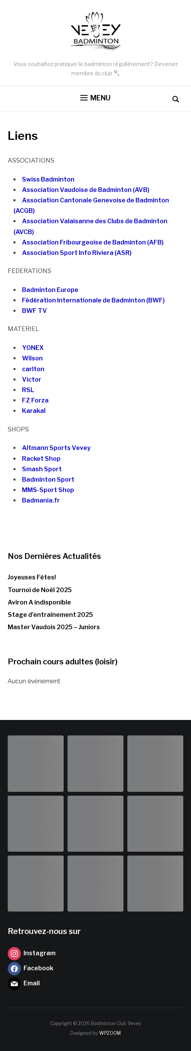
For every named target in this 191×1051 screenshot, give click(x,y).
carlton (33, 369)
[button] (95, 98)
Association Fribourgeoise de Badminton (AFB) (93, 242)
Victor (31, 379)
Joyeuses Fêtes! (32, 577)
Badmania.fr (41, 500)
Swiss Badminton (48, 179)
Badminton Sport (48, 479)
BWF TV (34, 310)
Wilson (32, 358)
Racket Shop (41, 458)
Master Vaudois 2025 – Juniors (54, 627)
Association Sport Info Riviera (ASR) (77, 252)
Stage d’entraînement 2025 (50, 614)
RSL (28, 390)
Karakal (34, 410)
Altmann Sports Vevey (56, 448)
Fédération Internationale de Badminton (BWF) (93, 300)
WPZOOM (110, 1033)
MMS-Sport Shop (48, 490)
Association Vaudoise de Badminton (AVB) (85, 190)
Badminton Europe (50, 290)
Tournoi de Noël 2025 (40, 590)
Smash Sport (42, 469)
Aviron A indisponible (39, 602)
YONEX (33, 347)
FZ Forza (35, 400)
